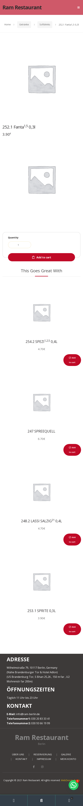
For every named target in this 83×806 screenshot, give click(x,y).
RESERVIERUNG (42, 754)
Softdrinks (45, 24)
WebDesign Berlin (70, 780)
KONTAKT (21, 759)
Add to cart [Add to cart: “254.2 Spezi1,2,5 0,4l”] (72, 360)
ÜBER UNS (18, 754)
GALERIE (66, 754)
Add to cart (43, 257)
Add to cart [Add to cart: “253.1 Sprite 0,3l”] (72, 629)
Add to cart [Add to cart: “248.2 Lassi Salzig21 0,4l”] (72, 539)
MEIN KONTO (68, 759)
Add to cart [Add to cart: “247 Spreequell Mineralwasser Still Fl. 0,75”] (72, 449)
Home (7, 24)
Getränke (24, 24)
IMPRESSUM (44, 759)
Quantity (13, 237)
